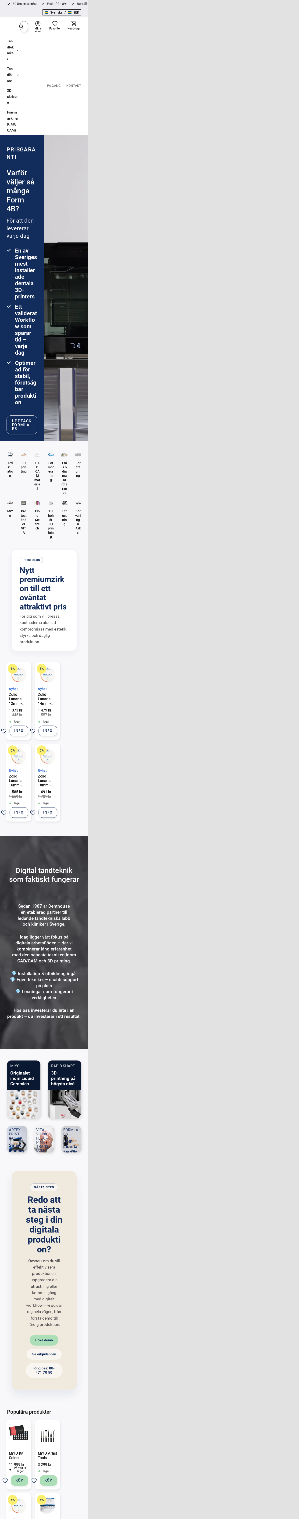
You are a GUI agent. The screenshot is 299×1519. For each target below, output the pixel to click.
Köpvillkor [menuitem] (119, 1427)
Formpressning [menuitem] (182, 1434)
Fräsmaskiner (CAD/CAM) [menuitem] (108, 34)
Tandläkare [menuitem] (45, 34)
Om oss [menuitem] (117, 1458)
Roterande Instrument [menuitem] (247, 1450)
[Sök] (191, 19)
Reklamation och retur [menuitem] (128, 1450)
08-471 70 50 (48, 1427)
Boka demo (99, 1015)
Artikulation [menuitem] (180, 1419)
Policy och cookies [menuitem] (125, 1442)
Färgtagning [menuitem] (240, 1434)
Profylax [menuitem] (237, 1474)
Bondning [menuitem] (178, 1427)
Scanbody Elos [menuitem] (241, 1442)
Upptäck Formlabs (51, 181)
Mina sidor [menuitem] (120, 1466)
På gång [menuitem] (264, 34)
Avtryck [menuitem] (236, 1419)
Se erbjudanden (147, 1015)
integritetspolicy (157, 1372)
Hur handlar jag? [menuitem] (124, 1434)
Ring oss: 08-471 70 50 (197, 1015)
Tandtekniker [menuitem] (17, 34)
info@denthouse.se (48, 1418)
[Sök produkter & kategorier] (142, 19)
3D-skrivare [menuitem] (74, 34)
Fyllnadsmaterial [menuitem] (243, 1458)
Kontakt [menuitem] (284, 34)
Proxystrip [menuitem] (238, 1466)
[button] (265, 19)
